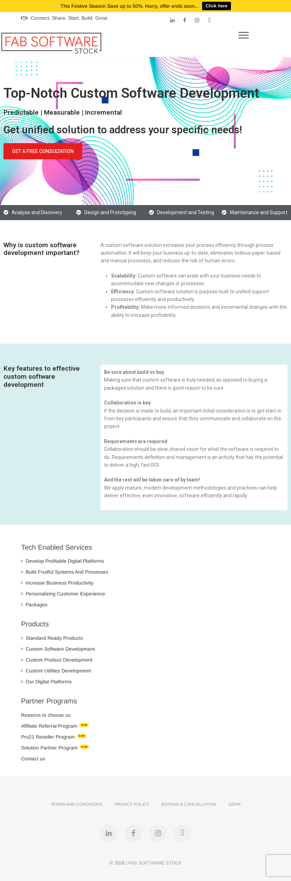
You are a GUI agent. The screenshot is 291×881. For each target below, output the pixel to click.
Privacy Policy (132, 804)
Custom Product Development (56, 660)
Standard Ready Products (52, 638)
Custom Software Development (58, 649)
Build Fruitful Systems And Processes (64, 572)
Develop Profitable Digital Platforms (62, 561)
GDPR (234, 804)
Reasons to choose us (46, 715)
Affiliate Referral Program (50, 726)
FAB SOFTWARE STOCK (155, 863)
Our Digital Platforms (46, 681)
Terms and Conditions (77, 804)
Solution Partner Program (50, 748)
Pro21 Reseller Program (48, 737)
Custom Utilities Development (56, 670)
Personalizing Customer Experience (63, 593)
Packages (34, 604)
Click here (216, 5)
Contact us (33, 758)
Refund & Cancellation (188, 804)
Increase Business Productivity (57, 583)
